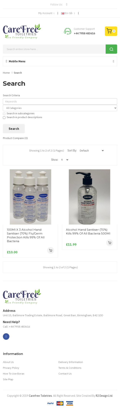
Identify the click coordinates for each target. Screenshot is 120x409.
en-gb (68, 13)
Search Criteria (11, 95)
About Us (8, 362)
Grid (16, 150)
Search (18, 72)
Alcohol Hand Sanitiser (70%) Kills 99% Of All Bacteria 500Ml (88, 231)
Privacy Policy (11, 367)
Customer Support (84, 28)
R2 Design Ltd (104, 395)
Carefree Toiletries (40, 395)
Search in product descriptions (22, 117)
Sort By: (72, 150)
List (24, 150)
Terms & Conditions (69, 367)
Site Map (8, 379)
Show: (54, 159)
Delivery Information (70, 362)
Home (6, 72)
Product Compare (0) (15, 138)
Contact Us (65, 373)
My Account (46, 13)
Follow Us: (56, 4)
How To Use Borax (13, 373)
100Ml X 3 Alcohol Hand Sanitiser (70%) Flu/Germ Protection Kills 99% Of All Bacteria (25, 235)
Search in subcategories (19, 113)
